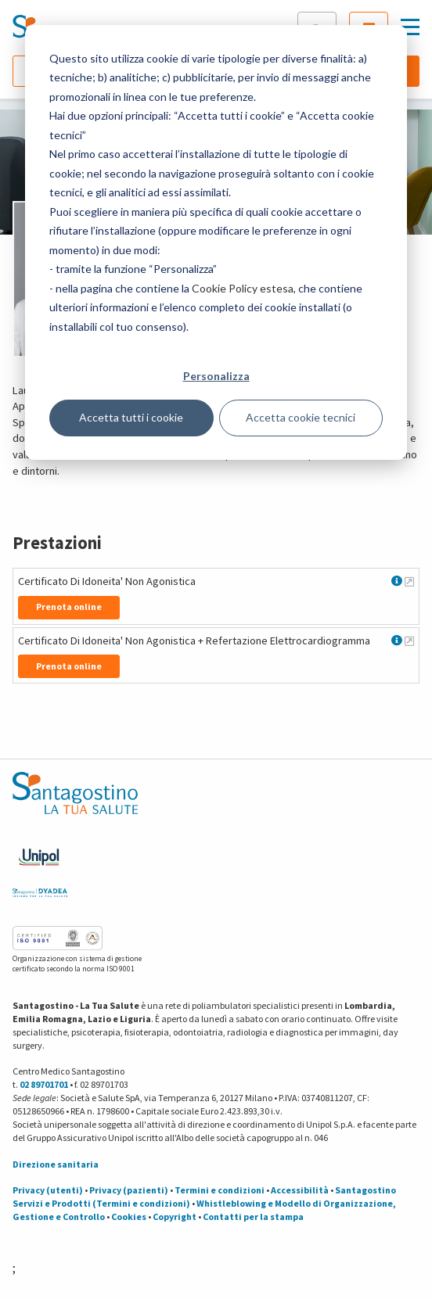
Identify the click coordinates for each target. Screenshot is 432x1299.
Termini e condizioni (220, 1190)
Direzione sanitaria (56, 1164)
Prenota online (69, 606)
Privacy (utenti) (48, 1190)
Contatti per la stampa (253, 1216)
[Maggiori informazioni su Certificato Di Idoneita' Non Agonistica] (409, 581)
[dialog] (216, 242)
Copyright (174, 1216)
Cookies (128, 1216)
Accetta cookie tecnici (300, 417)
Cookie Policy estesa (242, 288)
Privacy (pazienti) (128, 1190)
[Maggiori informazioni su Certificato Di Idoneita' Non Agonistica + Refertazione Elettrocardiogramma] (409, 640)
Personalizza (216, 375)
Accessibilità (300, 1190)
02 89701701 (44, 1084)
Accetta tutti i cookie (131, 417)
